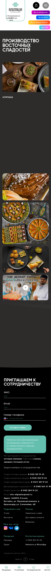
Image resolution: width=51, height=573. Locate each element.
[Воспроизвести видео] (25, 287)
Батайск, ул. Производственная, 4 (21, 501)
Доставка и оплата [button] (34, 517)
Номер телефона (14, 414)
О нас (6, 513)
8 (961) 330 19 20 (38, 478)
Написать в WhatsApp (35, 544)
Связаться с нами (33, 513)
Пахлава (8, 540)
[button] (36, 5)
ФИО (7, 392)
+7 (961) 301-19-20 (33, 540)
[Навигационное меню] (45, 5)
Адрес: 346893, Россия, (16, 498)
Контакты (8, 517)
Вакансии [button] (29, 522)
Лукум (6, 544)
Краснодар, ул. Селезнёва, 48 (19, 504)
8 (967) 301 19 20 (39, 482)
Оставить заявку (18, 427)
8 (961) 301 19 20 (36, 474)
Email (7, 403)
